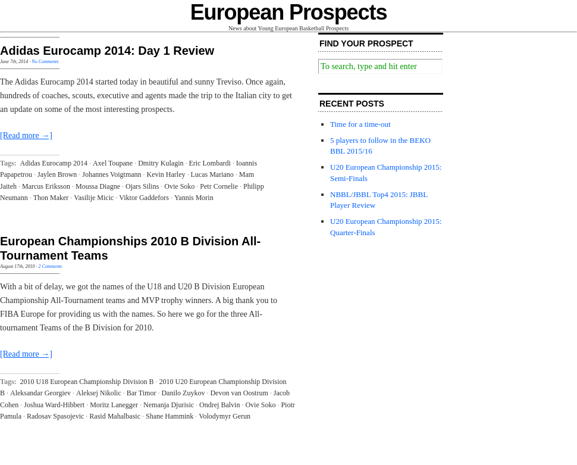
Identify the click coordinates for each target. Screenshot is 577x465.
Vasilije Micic (94, 198)
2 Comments (50, 266)
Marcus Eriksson (46, 186)
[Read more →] (26, 135)
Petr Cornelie (219, 186)
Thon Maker (51, 198)
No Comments (45, 61)
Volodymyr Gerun (224, 416)
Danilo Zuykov (183, 393)
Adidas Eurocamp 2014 (53, 163)
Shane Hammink (169, 416)
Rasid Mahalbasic (114, 416)
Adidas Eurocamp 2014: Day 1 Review (107, 50)
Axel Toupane (113, 163)
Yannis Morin (194, 198)
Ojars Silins (142, 186)
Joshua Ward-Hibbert (54, 405)
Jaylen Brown (57, 174)
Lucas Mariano (212, 174)
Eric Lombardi (209, 163)
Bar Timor (141, 393)
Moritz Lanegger (114, 405)
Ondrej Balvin (219, 405)
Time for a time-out (360, 124)
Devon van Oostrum (239, 393)
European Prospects (288, 12)
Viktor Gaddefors (144, 198)
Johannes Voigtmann (111, 174)
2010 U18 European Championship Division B (87, 381)
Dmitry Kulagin (160, 163)
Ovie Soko (179, 186)
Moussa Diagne (98, 186)
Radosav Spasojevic (55, 416)
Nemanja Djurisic (168, 405)
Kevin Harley (166, 174)
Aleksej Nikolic (98, 393)
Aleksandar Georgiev (40, 393)
